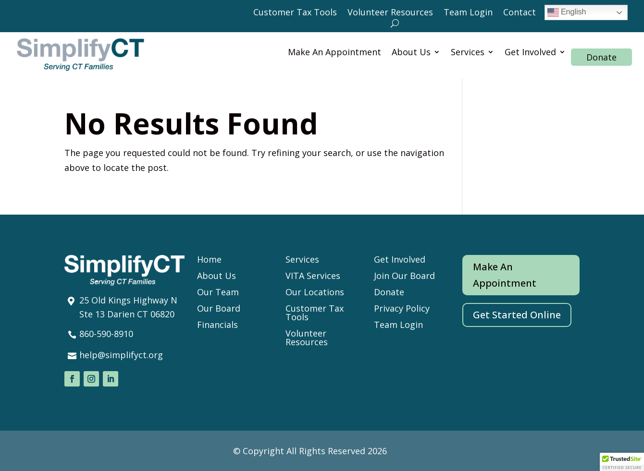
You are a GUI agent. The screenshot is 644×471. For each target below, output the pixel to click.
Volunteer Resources (390, 13)
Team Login (468, 13)
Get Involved (530, 53)
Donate (601, 57)
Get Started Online (517, 314)
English (566, 12)
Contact (519, 13)
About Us (411, 53)
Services (467, 53)
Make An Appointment (334, 53)
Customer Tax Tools (295, 13)
